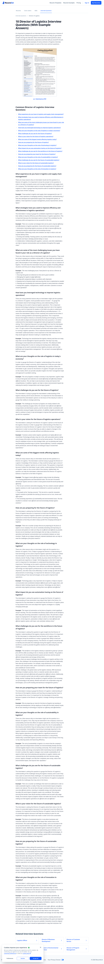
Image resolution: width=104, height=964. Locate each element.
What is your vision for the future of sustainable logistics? (36, 163)
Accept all (35, 958)
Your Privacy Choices (56, 960)
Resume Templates (55, 3)
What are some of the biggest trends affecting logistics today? (37, 139)
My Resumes (96, 3)
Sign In (87, 3)
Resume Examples (69, 3)
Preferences (10, 958)
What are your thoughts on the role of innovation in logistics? (37, 169)
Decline (23, 958)
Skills (36, 10)
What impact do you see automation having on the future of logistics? (39, 148)
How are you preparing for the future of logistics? (33, 142)
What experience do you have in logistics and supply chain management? (41, 114)
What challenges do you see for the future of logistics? (35, 133)
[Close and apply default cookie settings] (40, 947)
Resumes (18, 10)
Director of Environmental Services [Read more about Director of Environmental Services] (52, 949)
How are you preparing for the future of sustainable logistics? (37, 166)
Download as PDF (39, 99)
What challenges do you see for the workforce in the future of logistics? (40, 151)
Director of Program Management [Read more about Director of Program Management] (77, 949)
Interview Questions (46, 10)
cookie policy (27, 953)
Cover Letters (27, 10)
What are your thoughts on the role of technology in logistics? (37, 145)
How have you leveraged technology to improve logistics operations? (39, 128)
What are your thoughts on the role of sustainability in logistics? (38, 157)
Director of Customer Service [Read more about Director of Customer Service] (77, 940)
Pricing (79, 3)
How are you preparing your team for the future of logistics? (36, 154)
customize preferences (10, 953)
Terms (44, 960)
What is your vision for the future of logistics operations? (35, 136)
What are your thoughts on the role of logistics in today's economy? (39, 130)
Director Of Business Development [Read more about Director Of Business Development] (52, 940)
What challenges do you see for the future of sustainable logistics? (38, 160)
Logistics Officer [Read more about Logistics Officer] (27, 940)
